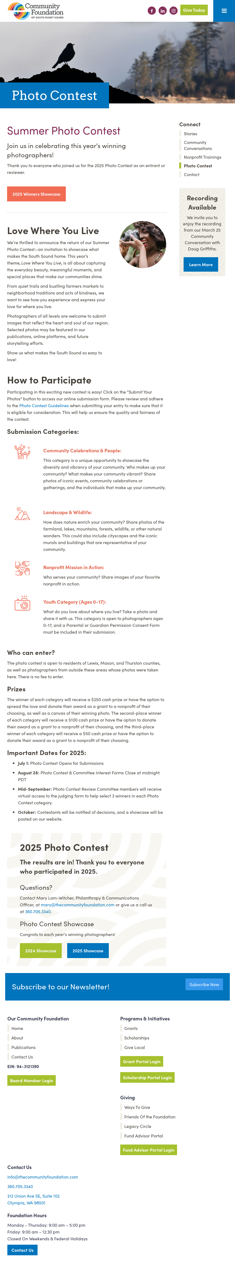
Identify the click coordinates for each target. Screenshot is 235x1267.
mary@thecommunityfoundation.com (78, 904)
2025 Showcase (88, 950)
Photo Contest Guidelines (44, 405)
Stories (190, 133)
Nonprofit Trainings (202, 157)
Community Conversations (198, 145)
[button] (224, 11)
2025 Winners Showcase (36, 194)
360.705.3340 (38, 911)
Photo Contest (198, 165)
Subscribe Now (204, 984)
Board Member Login (31, 1080)
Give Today (194, 10)
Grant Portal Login (141, 1061)
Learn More (201, 264)
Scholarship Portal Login (147, 1077)
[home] (35, 11)
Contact (191, 174)
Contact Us (22, 1250)
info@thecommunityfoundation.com (42, 1177)
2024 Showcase (40, 950)
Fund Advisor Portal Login (148, 1150)
